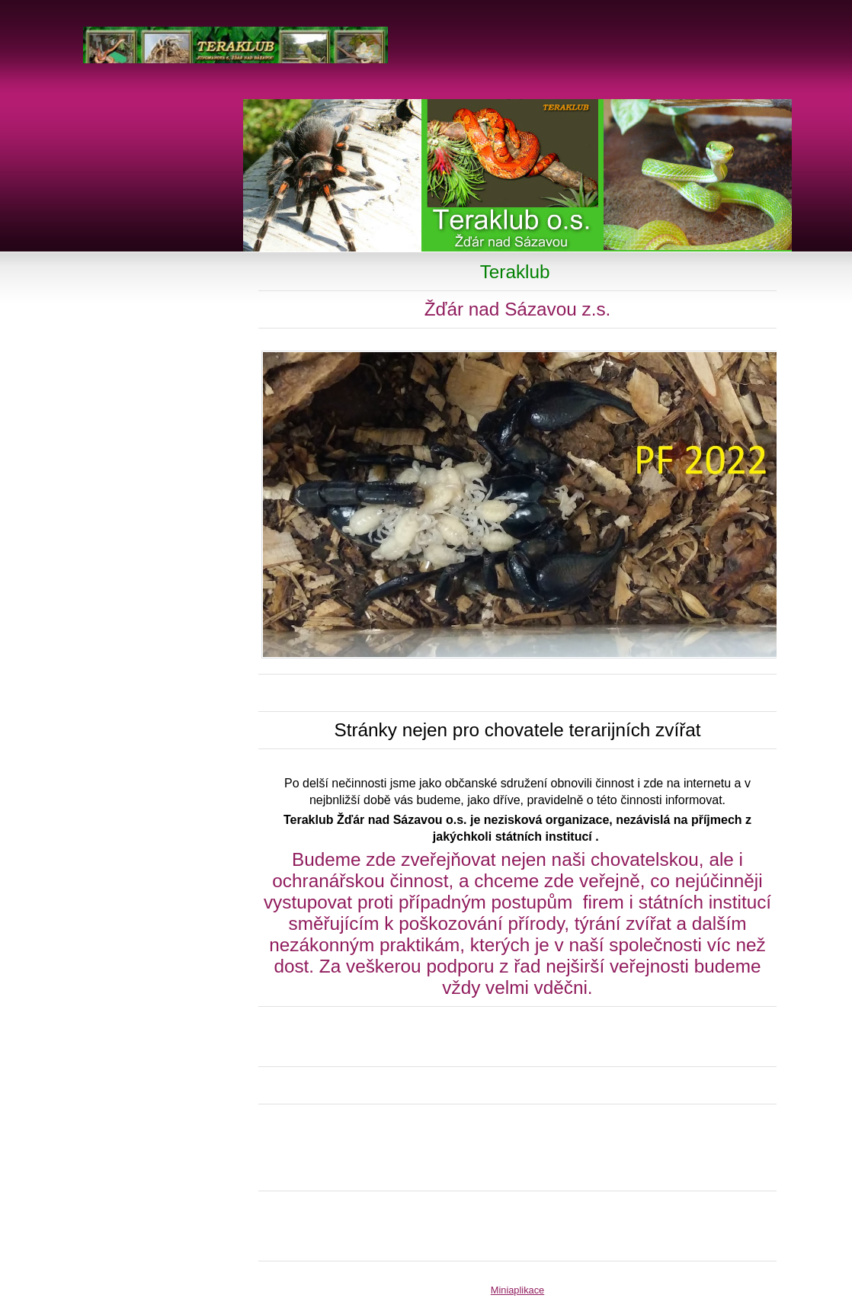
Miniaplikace (517, 1290)
